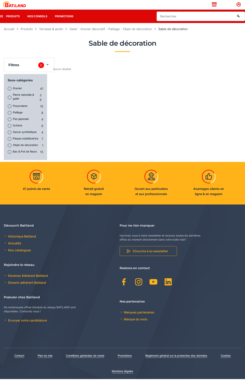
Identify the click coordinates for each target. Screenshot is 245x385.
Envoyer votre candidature (27, 326)
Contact (19, 361)
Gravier (17, 94)
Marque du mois (135, 325)
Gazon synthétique (25, 137)
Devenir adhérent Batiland (26, 289)
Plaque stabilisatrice (25, 144)
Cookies (226, 361)
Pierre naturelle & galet (23, 102)
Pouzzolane (20, 111)
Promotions (64, 22)
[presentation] (1, 22)
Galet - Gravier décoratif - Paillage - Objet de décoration (110, 35)
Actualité (14, 249)
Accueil (9, 35)
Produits (13, 22)
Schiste (17, 131)
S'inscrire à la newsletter (150, 257)
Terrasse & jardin (51, 35)
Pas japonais (21, 124)
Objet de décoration (25, 151)
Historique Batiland (21, 242)
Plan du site (45, 361)
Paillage (18, 118)
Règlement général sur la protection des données (176, 361)
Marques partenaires (138, 318)
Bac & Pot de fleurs (25, 157)
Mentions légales (122, 377)
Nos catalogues (19, 256)
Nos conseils (37, 22)
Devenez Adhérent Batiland (27, 282)
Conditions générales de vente (85, 361)
